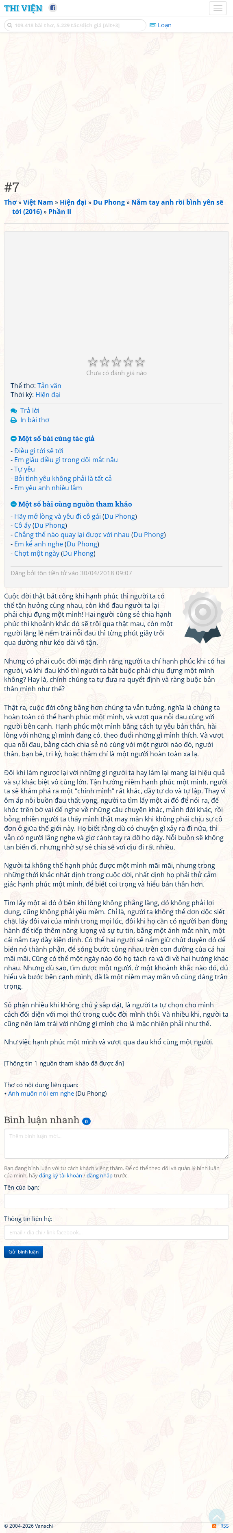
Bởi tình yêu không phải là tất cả (63, 478)
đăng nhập (100, 1175)
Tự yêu (24, 469)
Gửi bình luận (24, 1251)
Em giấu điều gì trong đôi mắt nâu (66, 459)
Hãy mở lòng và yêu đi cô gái (57, 516)
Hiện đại (48, 394)
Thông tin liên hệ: (28, 1218)
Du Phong (120, 516)
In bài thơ (34, 419)
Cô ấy (22, 525)
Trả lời (29, 410)
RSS (220, 1525)
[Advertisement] (116, 104)
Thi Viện (23, 8)
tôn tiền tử (52, 573)
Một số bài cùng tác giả (53, 439)
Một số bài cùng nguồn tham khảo (71, 504)
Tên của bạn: (21, 1187)
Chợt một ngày (36, 553)
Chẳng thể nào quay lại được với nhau (72, 534)
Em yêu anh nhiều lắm (48, 487)
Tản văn (49, 385)
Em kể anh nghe (38, 543)
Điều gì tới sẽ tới (38, 450)
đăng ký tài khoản (60, 1175)
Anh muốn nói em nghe (41, 1093)
